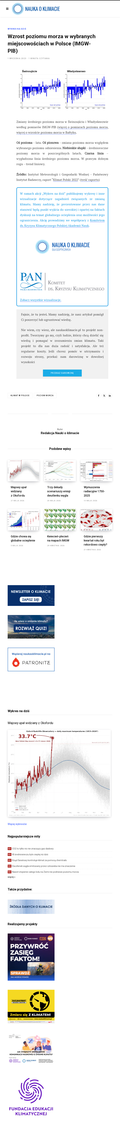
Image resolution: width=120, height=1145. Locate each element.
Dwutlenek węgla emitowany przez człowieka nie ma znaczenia (41, 866)
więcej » (11, 877)
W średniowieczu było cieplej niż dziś (28, 854)
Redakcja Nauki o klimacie (60, 433)
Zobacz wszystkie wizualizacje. (40, 300)
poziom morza (45, 395)
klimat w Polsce (20, 395)
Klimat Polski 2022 (65, 180)
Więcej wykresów (17, 824)
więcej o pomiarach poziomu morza (83, 127)
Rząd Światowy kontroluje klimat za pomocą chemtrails (37, 860)
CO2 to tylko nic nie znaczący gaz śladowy (31, 848)
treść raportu (90, 180)
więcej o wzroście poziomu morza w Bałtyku (46, 132)
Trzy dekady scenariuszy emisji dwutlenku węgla (58, 491)
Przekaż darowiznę (62, 373)
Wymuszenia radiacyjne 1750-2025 (94, 491)
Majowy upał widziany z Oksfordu (19, 491)
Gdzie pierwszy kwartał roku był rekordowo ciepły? (95, 540)
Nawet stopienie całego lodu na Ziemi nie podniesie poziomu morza (43, 872)
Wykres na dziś (17, 29)
